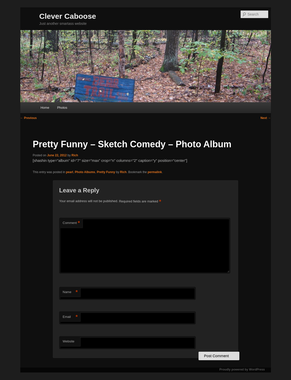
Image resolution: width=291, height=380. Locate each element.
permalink (155, 172)
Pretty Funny (106, 172)
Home (45, 107)
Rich (74, 155)
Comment (71, 223)
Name (70, 292)
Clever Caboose (67, 16)
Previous (28, 118)
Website (68, 341)
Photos (62, 107)
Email (70, 317)
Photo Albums (85, 172)
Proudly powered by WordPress (242, 369)
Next (265, 118)
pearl (69, 172)
